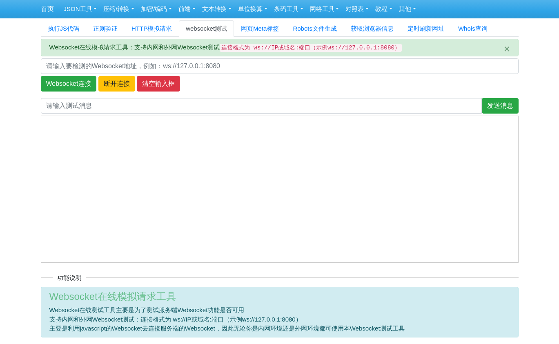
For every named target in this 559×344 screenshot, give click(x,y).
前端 (184, 8)
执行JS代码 (64, 28)
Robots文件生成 (315, 28)
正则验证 (105, 28)
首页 (47, 8)
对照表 (354, 8)
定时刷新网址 (426, 28)
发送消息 (500, 105)
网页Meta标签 (260, 28)
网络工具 (322, 8)
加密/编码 (154, 8)
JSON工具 (78, 8)
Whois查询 (473, 28)
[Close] (507, 49)
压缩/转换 (116, 8)
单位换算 (250, 8)
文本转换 (214, 8)
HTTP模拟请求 (151, 28)
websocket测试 (206, 28)
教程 (381, 8)
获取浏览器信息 (372, 28)
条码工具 (286, 8)
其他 (405, 8)
